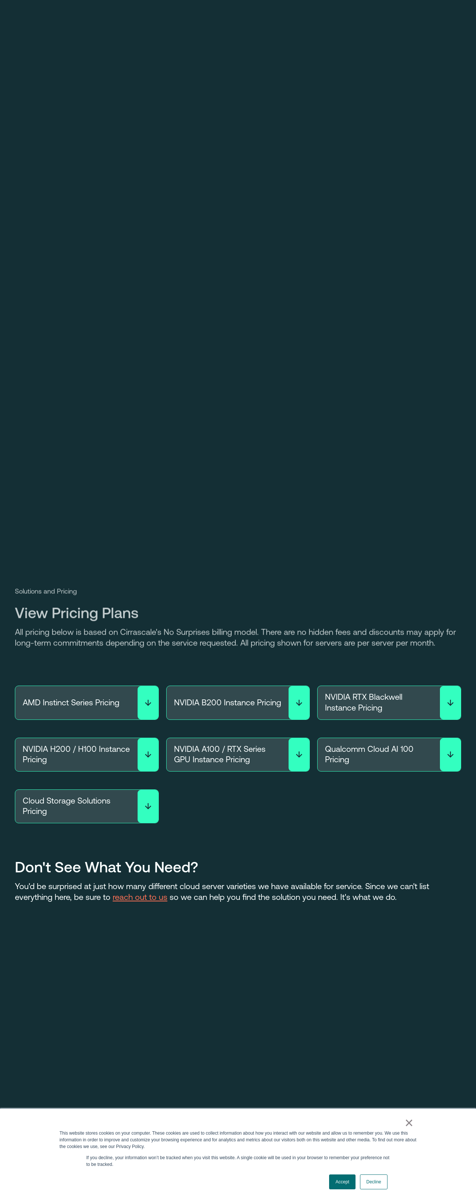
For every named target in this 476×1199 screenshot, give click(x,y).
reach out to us (140, 897)
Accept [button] (342, 1181)
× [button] (409, 1122)
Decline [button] (373, 1181)
